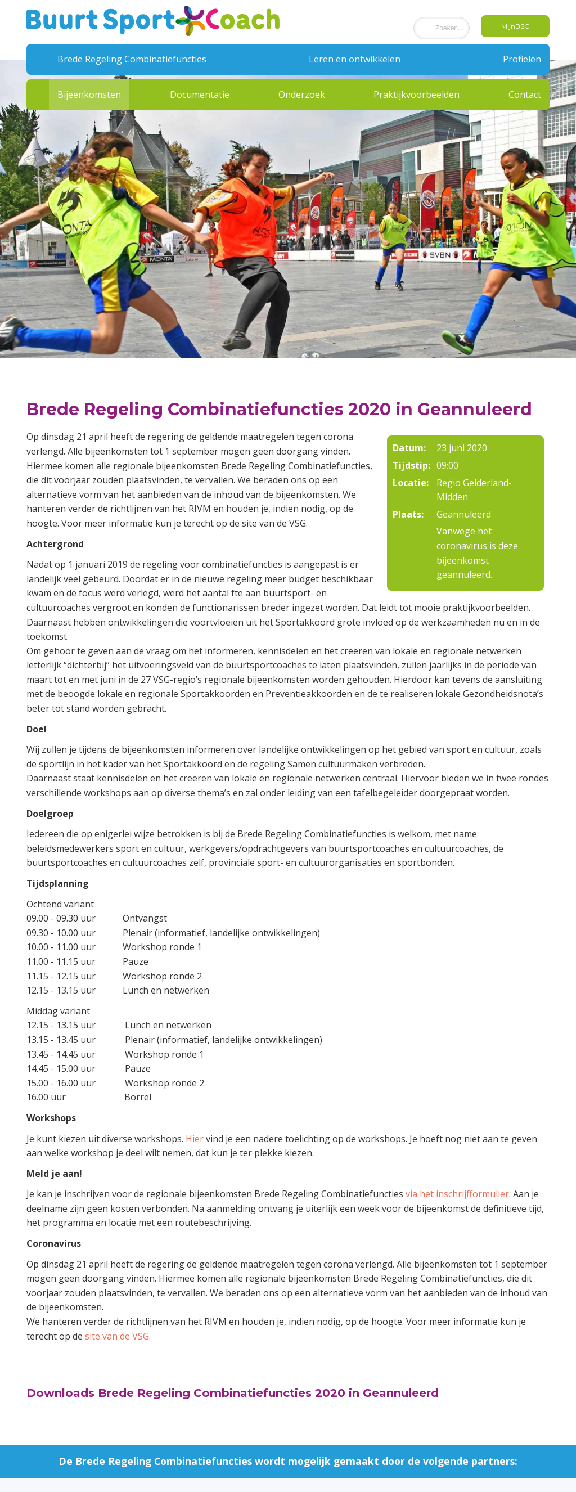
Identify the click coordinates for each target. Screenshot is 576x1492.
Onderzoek (301, 94)
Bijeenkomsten (89, 94)
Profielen (522, 59)
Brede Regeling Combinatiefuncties (131, 59)
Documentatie (200, 94)
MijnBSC (515, 26)
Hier (195, 1139)
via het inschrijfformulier (457, 1194)
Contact (524, 94)
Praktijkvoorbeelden (417, 94)
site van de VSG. (118, 1336)
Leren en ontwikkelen (354, 59)
